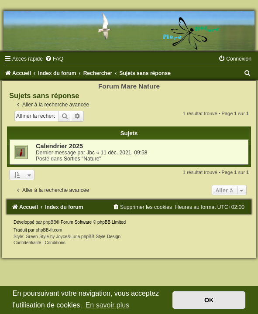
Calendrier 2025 (59, 146)
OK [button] (209, 300)
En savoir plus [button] (108, 305)
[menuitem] (54, 59)
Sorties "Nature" (82, 159)
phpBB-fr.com (49, 230)
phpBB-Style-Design (100, 236)
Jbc (90, 153)
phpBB (49, 222)
